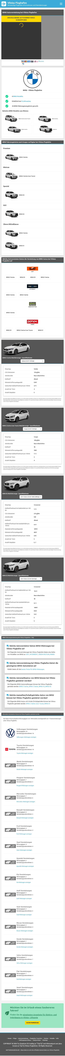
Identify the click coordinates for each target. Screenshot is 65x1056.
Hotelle (52, 1038)
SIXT (27, 655)
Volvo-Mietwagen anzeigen (24, 963)
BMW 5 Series (33, 687)
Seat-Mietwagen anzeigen (24, 915)
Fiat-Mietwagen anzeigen (24, 979)
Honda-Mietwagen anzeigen (25, 947)
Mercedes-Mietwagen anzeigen (26, 802)
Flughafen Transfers (36, 1038)
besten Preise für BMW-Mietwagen (32, 670)
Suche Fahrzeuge (32, 1023)
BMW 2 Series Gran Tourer (35, 704)
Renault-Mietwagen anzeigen (25, 818)
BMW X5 (48, 687)
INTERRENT (34, 655)
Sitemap (45, 1040)
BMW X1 (47, 704)
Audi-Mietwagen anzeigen (24, 899)
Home (9, 1038)
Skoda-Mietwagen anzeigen (25, 770)
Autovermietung (23, 1038)
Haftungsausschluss (25, 1040)
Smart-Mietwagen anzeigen (24, 995)
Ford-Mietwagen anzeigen (24, 834)
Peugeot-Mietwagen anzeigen (25, 786)
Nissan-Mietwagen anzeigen (25, 931)
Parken (46, 1038)
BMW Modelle (18, 97)
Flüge (14, 1038)
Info (57, 1038)
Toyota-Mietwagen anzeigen (25, 753)
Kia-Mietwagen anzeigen (24, 882)
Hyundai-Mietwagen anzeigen (25, 866)
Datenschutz (37, 1040)
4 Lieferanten (26, 101)
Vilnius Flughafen (27, 4)
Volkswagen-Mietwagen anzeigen (26, 737)
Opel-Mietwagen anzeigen (24, 850)
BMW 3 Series (23, 687)
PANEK (52, 655)
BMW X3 (42, 687)
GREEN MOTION (43, 655)
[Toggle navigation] (61, 4)
